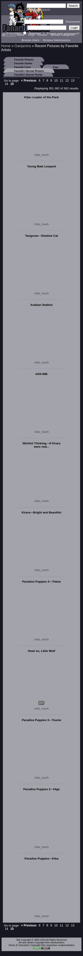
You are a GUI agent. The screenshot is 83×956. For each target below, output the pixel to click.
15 (12, 84)
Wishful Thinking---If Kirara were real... (41, 445)
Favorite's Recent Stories (28, 74)
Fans (55, 67)
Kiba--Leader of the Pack (41, 97)
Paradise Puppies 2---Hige (41, 789)
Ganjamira (22, 46)
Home (6, 46)
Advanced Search (38, 9)
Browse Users (30, 40)
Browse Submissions (56, 40)
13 (72, 80)
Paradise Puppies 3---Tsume (41, 720)
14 (6, 84)
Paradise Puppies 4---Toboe (41, 581)
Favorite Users (22, 67)
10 (56, 80)
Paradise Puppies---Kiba (41, 858)
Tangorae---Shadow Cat (41, 235)
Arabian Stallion (41, 305)
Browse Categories (63, 34)
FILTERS (8, 35)
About (20, 34)
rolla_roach (41, 154)
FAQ (31, 34)
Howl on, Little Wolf (41, 651)
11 (61, 80)
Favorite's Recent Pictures (29, 70)
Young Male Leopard (41, 166)
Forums (42, 34)
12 (67, 80)
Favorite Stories (23, 63)
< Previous (29, 80)
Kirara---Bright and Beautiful (41, 512)
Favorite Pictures (24, 59)
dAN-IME (41, 374)
